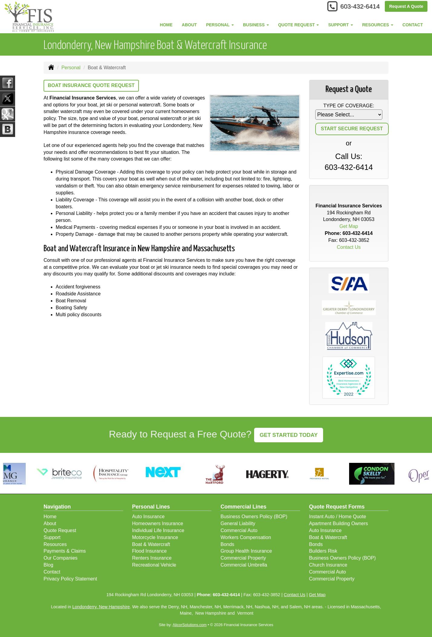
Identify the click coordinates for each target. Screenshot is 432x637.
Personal (70, 67)
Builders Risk (323, 551)
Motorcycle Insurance (155, 537)
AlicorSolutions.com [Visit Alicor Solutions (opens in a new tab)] (189, 624)
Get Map (348, 226)
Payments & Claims (65, 551)
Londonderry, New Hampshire (101, 606)
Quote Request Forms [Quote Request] (337, 507)
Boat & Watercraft (151, 544)
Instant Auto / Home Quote (337, 516)
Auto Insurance (148, 516)
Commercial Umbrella (244, 564)
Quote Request (60, 530)
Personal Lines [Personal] (151, 507)
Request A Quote (406, 6)
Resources (55, 544)
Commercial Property (243, 558)
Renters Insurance (152, 558)
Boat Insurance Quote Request (91, 85)
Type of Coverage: (348, 105)
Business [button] (256, 24)
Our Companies (60, 558)
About (189, 24)
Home (166, 24)
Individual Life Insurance (158, 530)
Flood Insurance (149, 551)
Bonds (227, 544)
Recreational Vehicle (154, 564)
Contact (412, 24)
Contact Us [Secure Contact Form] (349, 247)
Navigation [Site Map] (57, 507)
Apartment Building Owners (338, 523)
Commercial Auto (239, 530)
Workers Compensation (246, 537)
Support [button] (340, 24)
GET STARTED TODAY (289, 435)
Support (52, 537)
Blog (48, 564)
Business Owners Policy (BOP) (254, 516)
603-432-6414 (358, 7)
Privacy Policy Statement (70, 578)
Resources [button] (377, 24)
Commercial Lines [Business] (244, 507)
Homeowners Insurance (157, 523)
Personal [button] (220, 24)
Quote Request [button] (298, 24)
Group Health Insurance (246, 551)
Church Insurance (328, 564)
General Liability (238, 523)
